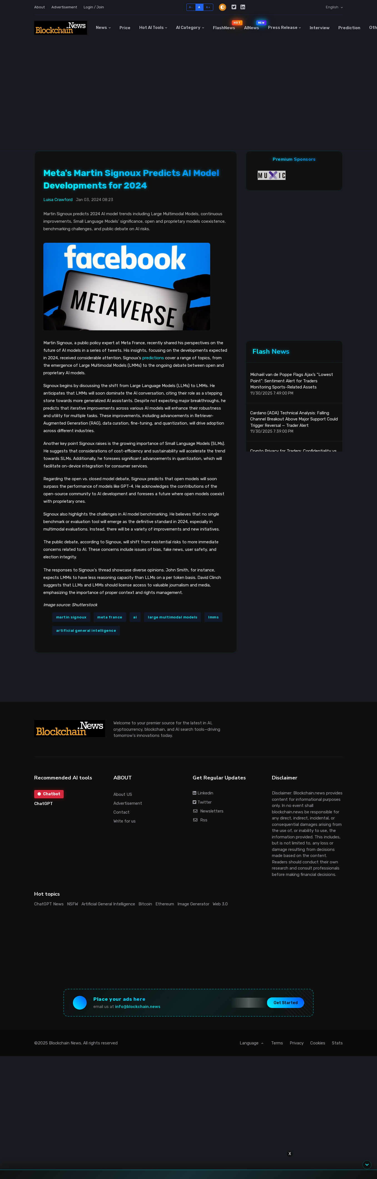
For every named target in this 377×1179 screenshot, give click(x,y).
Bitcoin (145, 903)
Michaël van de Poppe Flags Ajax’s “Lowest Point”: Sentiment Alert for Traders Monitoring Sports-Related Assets (291, 381)
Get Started (286, 1002)
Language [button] (250, 1043)
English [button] (332, 7)
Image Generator (193, 903)
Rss (200, 820)
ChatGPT (43, 803)
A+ (208, 7)
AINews (254, 25)
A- (191, 7)
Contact (121, 812)
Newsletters (208, 811)
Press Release (282, 27)
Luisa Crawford (58, 199)
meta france (109, 617)
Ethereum (164, 903)
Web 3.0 (220, 903)
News (101, 27)
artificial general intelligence (86, 630)
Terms (277, 1043)
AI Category (188, 27)
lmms (213, 617)
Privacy (297, 1043)
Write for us (124, 821)
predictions (153, 357)
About (39, 7)
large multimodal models (172, 617)
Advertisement (64, 7)
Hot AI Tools (151, 27)
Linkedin (203, 793)
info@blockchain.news (137, 1006)
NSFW (72, 903)
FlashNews (226, 25)
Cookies (317, 1043)
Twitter (202, 802)
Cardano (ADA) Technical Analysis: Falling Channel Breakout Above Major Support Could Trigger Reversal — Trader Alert (294, 419)
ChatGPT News (49, 903)
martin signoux (71, 617)
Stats (337, 1043)
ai (135, 617)
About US (122, 794)
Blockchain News (65, 1043)
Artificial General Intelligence (108, 903)
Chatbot (49, 794)
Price (125, 27)
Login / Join (94, 7)
